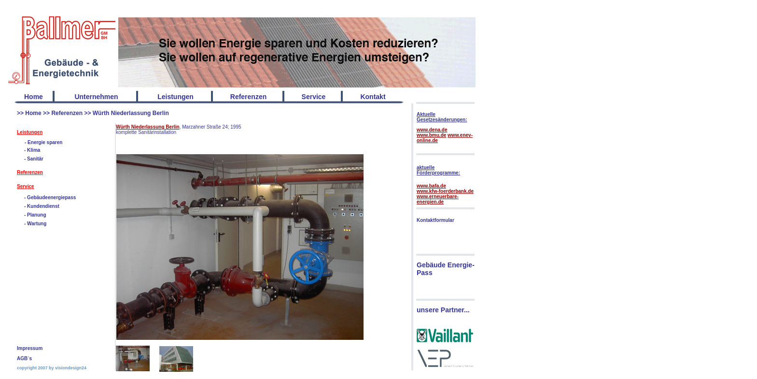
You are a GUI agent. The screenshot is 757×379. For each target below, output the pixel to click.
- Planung (35, 215)
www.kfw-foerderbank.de (445, 191)
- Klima (32, 150)
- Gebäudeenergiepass (50, 197)
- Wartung (35, 223)
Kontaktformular (435, 220)
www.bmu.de (431, 135)
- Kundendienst (41, 206)
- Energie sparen (43, 142)
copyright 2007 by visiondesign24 (51, 367)
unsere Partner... (443, 310)
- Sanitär (33, 158)
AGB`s (24, 358)
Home (33, 97)
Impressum (29, 348)
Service (25, 186)
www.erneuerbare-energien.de (438, 199)
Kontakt (372, 97)
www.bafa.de (431, 186)
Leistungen (29, 132)
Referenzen (67, 113)
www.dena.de (432, 129)
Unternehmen (96, 97)
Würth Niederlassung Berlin (131, 113)
